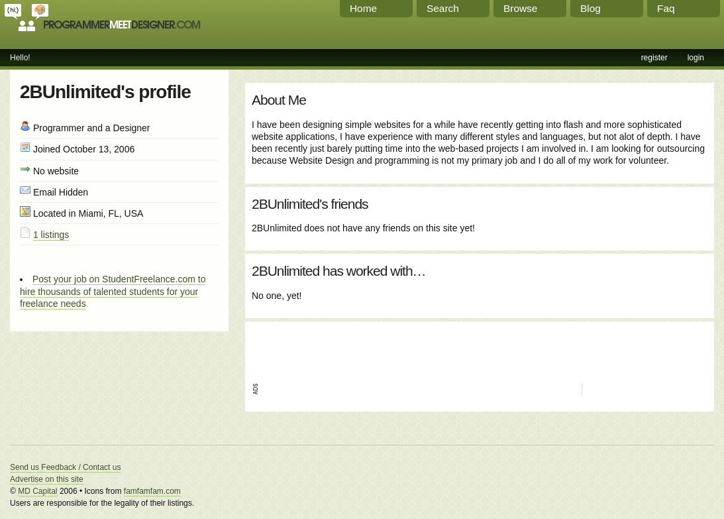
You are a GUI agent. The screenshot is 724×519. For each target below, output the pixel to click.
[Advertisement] (407, 348)
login (696, 57)
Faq (666, 8)
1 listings (51, 234)
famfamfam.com (152, 491)
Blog (590, 8)
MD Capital (37, 491)
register (654, 57)
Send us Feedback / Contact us (65, 467)
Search (443, 8)
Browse (520, 8)
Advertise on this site (46, 479)
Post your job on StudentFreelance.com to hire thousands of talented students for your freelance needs (112, 291)
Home (363, 8)
